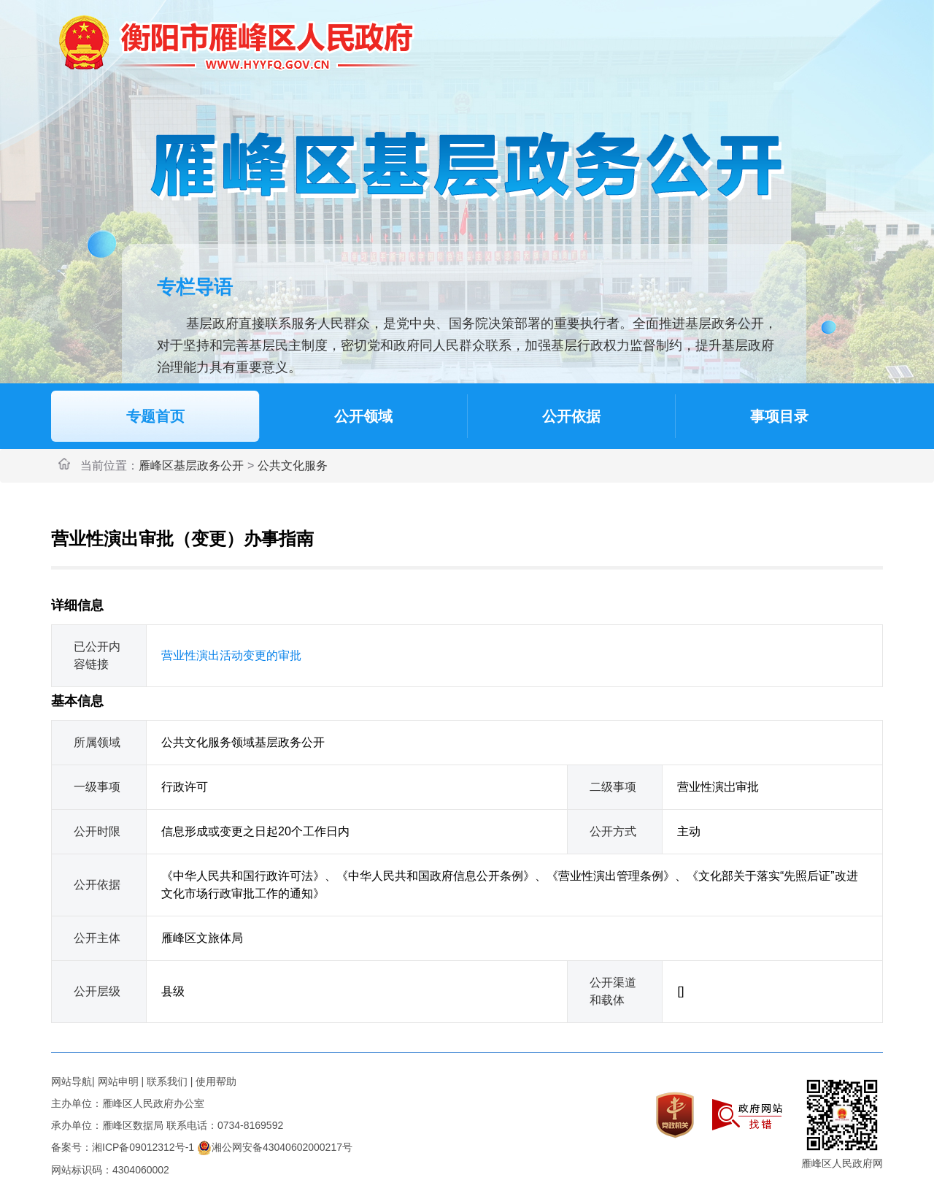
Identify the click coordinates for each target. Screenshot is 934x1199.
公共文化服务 (293, 465)
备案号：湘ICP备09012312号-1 (122, 1147)
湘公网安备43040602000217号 (274, 1147)
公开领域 (363, 416)
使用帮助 (216, 1081)
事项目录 (779, 416)
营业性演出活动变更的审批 (231, 655)
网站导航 (71, 1081)
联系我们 (167, 1081)
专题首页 (155, 416)
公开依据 (571, 416)
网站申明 (118, 1081)
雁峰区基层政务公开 (191, 465)
